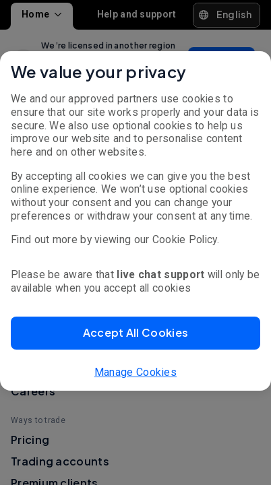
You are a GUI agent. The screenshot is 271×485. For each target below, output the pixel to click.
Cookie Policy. (185, 239)
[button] (135, 333)
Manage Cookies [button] (135, 372)
